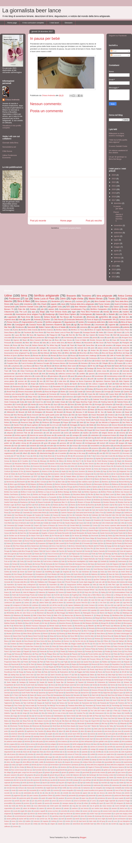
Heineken (84, 363)
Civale (31, 523)
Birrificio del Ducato (120, 309)
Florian (122, 554)
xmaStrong (92, 453)
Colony (83, 358)
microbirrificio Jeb (62, 445)
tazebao (16, 350)
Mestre (57, 366)
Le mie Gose (102, 602)
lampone (20, 379)
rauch (118, 448)
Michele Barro (18, 626)
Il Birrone (36, 342)
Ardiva (98, 471)
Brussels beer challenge (88, 355)
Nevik (98, 636)
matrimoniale (31, 379)
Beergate (36, 386)
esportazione (40, 440)
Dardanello (122, 530)
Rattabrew (60, 368)
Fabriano (111, 361)
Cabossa (22, 507)
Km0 (109, 592)
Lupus (16, 335)
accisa (100, 345)
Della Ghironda (120, 535)
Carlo (94, 510)
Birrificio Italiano (62, 330)
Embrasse (45, 546)
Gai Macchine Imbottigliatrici (76, 561)
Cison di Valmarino (20, 523)
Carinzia (89, 391)
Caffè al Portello (115, 355)
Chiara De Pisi (120, 517)
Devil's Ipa (52, 538)
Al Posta (34, 461)
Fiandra (36, 554)
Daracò (113, 530)
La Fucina (57, 597)
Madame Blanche (74, 613)
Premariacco (65, 420)
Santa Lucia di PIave (44, 298)
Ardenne (90, 471)
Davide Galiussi (92, 533)
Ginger (6, 566)
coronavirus (53, 348)
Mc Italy (44, 623)
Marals (23, 618)
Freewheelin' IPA (109, 319)
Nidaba (116, 636)
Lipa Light (116, 605)
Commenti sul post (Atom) (70, 228)
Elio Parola (117, 543)
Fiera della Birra (121, 301)
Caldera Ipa (45, 507)
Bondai (53, 355)
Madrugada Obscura (90, 613)
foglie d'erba (77, 298)
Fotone (127, 556)
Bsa (49, 505)
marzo (117, 254)
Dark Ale (14, 533)
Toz (72, 428)
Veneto (39, 371)
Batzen (97, 479)
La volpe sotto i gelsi (64, 600)
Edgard (50, 543)
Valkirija (19, 430)
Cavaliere (47, 515)
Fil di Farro (65, 554)
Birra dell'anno (124, 386)
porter (28, 319)
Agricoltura (89, 458)
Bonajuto (15, 500)
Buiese (73, 505)
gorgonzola (36, 443)
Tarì (56, 428)
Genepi (14, 564)
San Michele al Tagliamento (109, 422)
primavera (64, 448)
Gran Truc (75, 572)
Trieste (111, 298)
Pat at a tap (69, 417)
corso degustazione (68, 438)
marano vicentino (83, 337)
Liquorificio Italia (26, 608)
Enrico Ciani (55, 546)
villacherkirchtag (46, 453)
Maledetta (27, 615)
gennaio (117, 261)
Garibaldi (103, 561)
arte (47, 433)
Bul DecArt (81, 505)
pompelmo (54, 448)
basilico (86, 433)
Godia (22, 402)
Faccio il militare (50, 551)
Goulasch (39, 572)
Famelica (70, 551)
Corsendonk (86, 525)
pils (88, 301)
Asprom (16, 340)
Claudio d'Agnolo (70, 523)
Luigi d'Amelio (59, 610)
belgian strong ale (122, 345)
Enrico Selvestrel (76, 546)
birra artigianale (104, 296)
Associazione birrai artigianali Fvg (16, 353)
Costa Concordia (27, 528)
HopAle (44, 579)
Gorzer (22, 572)
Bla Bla (90, 494)
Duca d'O (80, 361)
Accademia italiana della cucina (31, 458)
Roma (15, 345)
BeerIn (97, 482)
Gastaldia (112, 561)
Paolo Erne (25, 317)
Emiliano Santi (100, 361)
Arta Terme (112, 471)
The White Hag (52, 345)
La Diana (126, 404)
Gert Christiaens (60, 564)
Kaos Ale (64, 404)
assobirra (109, 345)
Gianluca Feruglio (42, 363)
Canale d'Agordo (29, 510)
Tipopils (64, 345)
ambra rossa (101, 371)
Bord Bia (31, 500)
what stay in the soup (77, 453)
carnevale (32, 348)
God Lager (71, 569)
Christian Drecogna (53, 520)
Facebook (27, 332)
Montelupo (30, 631)
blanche (8, 301)
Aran (70, 471)
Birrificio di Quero (10, 355)
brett (43, 373)
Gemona (110, 399)
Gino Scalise (25, 566)
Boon (57, 340)
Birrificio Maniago (63, 492)
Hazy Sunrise (15, 577)
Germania (49, 564)
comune (32, 438)
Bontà (23, 500)
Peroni (101, 417)
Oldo (73, 415)
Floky (116, 554)
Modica (78, 628)
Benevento (71, 386)
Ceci (70, 515)
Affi (79, 350)
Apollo (74, 384)
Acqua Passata (49, 458)
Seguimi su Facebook (118, 36)
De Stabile (65, 535)
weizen (51, 309)
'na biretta (7, 456)
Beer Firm (52, 482)
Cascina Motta (53, 512)
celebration (95, 435)
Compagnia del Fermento (46, 394)
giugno (117, 243)
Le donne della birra (56, 342)
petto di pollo (11, 448)
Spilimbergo (17, 428)
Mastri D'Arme (82, 409)
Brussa (73, 355)
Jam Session (26, 589)
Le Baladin (110, 314)
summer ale (22, 381)
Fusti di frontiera (27, 363)
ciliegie (121, 435)
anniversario (38, 433)
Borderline (55, 301)
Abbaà (6, 458)
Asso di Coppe (123, 350)
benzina (122, 433)
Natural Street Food (34, 636)
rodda (109, 379)
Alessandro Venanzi (70, 463)
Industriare (126, 584)
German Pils (39, 564)
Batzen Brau (106, 479)
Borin (47, 500)
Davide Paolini (118, 533)
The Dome (64, 428)
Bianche (89, 484)
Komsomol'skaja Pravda (27, 595)
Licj (64, 605)
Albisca (61, 461)
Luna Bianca (27, 366)
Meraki (49, 366)
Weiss (71, 371)
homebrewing (69, 337)
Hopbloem (53, 579)
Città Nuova (7, 151)
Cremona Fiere (103, 528)
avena (66, 433)
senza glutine (9, 381)
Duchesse (17, 543)
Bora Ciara (80, 389)
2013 (114, 277)
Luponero (84, 610)
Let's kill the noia (54, 605)
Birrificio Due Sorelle (11, 492)
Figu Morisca (27, 399)
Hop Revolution (35, 579)
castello (85, 435)
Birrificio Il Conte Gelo (28, 492)
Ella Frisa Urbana (18, 546)
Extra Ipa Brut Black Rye (75, 548)
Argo (104, 471)
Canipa (19, 358)
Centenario (7, 517)
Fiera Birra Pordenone (90, 312)
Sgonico (83, 425)
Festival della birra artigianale (82, 304)
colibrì (24, 438)
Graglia (57, 572)
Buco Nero (64, 505)
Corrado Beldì (74, 525)
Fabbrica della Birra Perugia (21, 551)
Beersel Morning (124, 482)
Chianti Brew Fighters (67, 314)
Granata (95, 572)
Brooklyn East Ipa (124, 502)
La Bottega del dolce (120, 595)
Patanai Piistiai (82, 417)
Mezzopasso (128, 623)
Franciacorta (51, 559)
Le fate (92, 602)
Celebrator (94, 515)
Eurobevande (96, 397)
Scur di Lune (54, 425)
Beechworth (21, 482)
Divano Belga (89, 538)
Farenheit (79, 551)
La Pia (74, 597)
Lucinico (42, 610)
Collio (122, 523)
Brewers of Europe (84, 502)
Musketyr (53, 633)
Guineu (68, 574)
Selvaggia (73, 425)
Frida (99, 559)
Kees (72, 404)
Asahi (110, 384)
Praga (63, 335)
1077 (15, 456)
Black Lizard (110, 494)
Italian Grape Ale (121, 587)
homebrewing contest (115, 376)
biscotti (35, 373)
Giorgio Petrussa (55, 566)
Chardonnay (72, 517)
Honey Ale (95, 363)
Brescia (72, 502)
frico (59, 337)
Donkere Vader (17, 541)
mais (16, 445)
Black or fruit (15, 497)
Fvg (88, 399)
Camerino (97, 507)
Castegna (118, 512)
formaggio (51, 337)
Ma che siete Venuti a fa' (25, 613)
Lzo (119, 610)
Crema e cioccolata (89, 528)
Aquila (64, 471)
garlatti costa (56, 307)
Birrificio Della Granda (29, 330)
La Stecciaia (118, 597)
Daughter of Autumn (48, 533)
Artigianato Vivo (124, 471)
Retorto (7, 345)
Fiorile (93, 554)
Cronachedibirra (9, 530)
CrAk (82, 394)
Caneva (71, 391)
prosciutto (115, 348)
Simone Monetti (117, 425)
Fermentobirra (112, 551)
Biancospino (98, 484)
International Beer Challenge (13, 587)
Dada (77, 530)
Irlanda (33, 404)
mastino (125, 312)
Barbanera (17, 386)
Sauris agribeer (32, 425)
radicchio (126, 348)
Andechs (7, 469)
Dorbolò (48, 541)
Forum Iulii (97, 556)
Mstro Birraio (27, 633)
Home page (12, 23)
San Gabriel (90, 335)
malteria (23, 445)
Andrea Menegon (51, 469)
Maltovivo (34, 409)
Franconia (60, 559)
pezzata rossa (24, 448)
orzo (58, 379)
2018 (114, 197)
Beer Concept (41, 482)
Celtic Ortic (115, 515)
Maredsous (89, 618)
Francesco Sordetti (30, 559)
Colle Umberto (106, 523)
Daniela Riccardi (13, 361)
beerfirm (95, 433)
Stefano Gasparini (45, 428)
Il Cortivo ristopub (115, 579)
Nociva (28, 638)
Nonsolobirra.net (9, 147)
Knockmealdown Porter (122, 592)
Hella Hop (60, 577)
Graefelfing (48, 572)
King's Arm (88, 592)
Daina (84, 530)
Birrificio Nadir (76, 492)
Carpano (98, 391)
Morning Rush (76, 631)
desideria (110, 438)
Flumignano (45, 399)
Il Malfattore (41, 582)
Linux (109, 605)
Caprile (86, 510)
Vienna (44, 430)
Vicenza (49, 371)
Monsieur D (80, 412)
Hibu (110, 577)
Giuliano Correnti (126, 566)
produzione (84, 448)
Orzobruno (19, 327)
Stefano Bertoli (37, 345)
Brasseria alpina (110, 330)
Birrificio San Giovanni (122, 492)
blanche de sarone (37, 435)
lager (74, 312)
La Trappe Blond (12, 600)
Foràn (106, 556)
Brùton (43, 505)
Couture (119, 358)
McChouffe (118, 409)
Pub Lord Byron (114, 420)
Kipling (103, 592)
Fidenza (122, 397)
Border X (39, 500)
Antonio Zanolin (108, 350)
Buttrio (63, 391)
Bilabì (19, 487)
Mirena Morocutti (31, 628)
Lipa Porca (126, 605)
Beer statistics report (85, 482)
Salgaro (81, 368)
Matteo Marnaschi (124, 620)
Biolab (34, 487)
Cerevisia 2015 (34, 517)
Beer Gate (61, 482)
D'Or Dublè (69, 530)
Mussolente (88, 342)
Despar (28, 538)
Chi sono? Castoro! (105, 517)
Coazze (81, 523)
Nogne (61, 638)
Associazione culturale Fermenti (61, 474)
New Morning (19, 415)
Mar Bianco (58, 409)
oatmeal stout (82, 348)
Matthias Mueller (9, 623)
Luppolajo (93, 610)
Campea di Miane (124, 507)
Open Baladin (83, 415)
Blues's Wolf (91, 497)
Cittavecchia (9, 312)
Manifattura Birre (117, 615)
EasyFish (32, 543)
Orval (120, 415)
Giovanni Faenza (99, 566)
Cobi (87, 523)
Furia (28, 561)
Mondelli (60, 412)
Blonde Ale (37, 355)
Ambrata (37, 319)
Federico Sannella (99, 551)
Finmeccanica (84, 554)
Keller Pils (88, 404)
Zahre (63, 298)
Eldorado (109, 543)
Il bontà (18, 404)
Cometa (129, 523)
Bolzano (7, 500)
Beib (5, 484)
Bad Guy (126, 384)
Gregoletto (7, 574)
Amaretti (45, 466)
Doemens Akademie (54, 325)
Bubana (55, 505)
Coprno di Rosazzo (48, 525)
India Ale (102, 584)
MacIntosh (40, 613)
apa (33, 312)
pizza (85, 379)
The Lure (23, 312)
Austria (15, 330)
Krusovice (66, 595)
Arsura (82, 384)
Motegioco (128, 631)
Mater (92, 409)
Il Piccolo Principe (70, 582)
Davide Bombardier (78, 533)
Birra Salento (93, 487)
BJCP (36, 476)
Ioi (62, 587)
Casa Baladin (121, 510)
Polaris (51, 368)
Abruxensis (14, 458)
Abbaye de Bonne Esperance (81, 381)
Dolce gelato (125, 538)
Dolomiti (7, 541)
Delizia (110, 535)
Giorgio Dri (43, 566)
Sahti (81, 422)
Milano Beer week (69, 366)
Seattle (64, 425)
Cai (37, 507)
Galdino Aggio (93, 561)
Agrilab (98, 458)
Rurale (73, 422)
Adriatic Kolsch (72, 458)
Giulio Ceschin (22, 569)
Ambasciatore (9, 384)
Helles (101, 332)
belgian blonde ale (109, 433)
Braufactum (24, 502)
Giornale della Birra (10, 143)
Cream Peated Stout (73, 528)
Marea (80, 618)
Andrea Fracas (37, 469)
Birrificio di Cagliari (94, 330)
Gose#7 (30, 572)
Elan (101, 543)
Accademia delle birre (96, 322)
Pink (47, 420)
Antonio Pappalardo (32, 471)
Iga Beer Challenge (100, 579)
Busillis (99, 505)
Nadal (109, 366)
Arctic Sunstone (80, 471)
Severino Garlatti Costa (29, 307)
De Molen (46, 535)
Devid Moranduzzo (39, 538)
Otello (127, 415)
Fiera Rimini (38, 332)
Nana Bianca (101, 633)
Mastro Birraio (96, 298)
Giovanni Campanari (70, 566)
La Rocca (90, 597)
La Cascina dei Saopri (36, 597)
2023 (114, 179)
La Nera (66, 597)
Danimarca (104, 530)
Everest (43, 548)
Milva (124, 626)
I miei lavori (54, 23)
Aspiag (45, 474)
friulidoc (33, 309)
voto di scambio (60, 453)
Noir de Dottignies (72, 638)
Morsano (109, 631)
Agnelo (81, 458)
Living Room (45, 608)
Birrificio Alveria (109, 489)
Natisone (7, 636)
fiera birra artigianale (22, 337)
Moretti (58, 631)
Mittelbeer (57, 628)
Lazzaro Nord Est (81, 602)
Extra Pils (89, 548)
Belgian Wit (24, 484)
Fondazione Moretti (37, 556)
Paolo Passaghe (113, 342)
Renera (15, 422)
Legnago (7, 605)
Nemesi (58, 636)
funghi (113, 440)
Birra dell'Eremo (15, 489)
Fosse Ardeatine (116, 556)
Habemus (94, 574)
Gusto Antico (78, 574)
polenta (126, 327)
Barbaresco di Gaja (10, 479)
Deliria (103, 535)
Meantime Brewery (65, 623)
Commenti (116, 55)
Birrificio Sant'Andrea (11, 494)
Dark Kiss (23, 533)
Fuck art (7, 561)
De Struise (75, 535)
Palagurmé (54, 335)
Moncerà (100, 628)
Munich (45, 633)
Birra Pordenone (80, 487)
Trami (6, 371)
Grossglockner (40, 574)
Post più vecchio (94, 220)
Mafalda (25, 409)
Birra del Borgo (107, 353)
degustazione (69, 322)
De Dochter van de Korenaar (16, 535)
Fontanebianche (52, 556)
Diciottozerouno (63, 538)
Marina (116, 618)
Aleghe (119, 461)
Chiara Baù (73, 358)
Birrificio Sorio (25, 494)
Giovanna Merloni (58, 363)
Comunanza (10, 525)
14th (20, 456)
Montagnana (8, 631)
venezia (33, 381)
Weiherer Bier (60, 371)
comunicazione (103, 373)
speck (109, 337)
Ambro (72, 466)
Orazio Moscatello (98, 415)
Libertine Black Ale (80, 407)
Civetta (38, 523)
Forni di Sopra (93, 319)
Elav (19, 332)
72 (92, 456)
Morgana (66, 631)
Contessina (93, 358)
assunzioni (56, 433)
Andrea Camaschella (47, 384)
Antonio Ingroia (63, 384)
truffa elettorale (115, 451)
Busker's (107, 505)
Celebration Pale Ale (82, 515)
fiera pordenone (38, 337)
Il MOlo (32, 582)
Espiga (109, 546)
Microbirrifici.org (80, 626)
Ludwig (49, 610)
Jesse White (59, 589)
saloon (39, 451)
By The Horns (125, 505)
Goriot (128, 569)
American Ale (23, 384)
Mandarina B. (88, 615)
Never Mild (73, 636)
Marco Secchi (71, 618)
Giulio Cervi (10, 569)
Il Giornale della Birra (20, 582)
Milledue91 (11, 412)
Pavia (94, 417)
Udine (8, 295)
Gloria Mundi (53, 569)
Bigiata (12, 487)
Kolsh (14, 595)
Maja (118, 613)
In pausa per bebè (118, 207)
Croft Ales (126, 528)
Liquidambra (124, 325)
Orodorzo (111, 415)
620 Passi (50, 381)
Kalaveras (42, 592)
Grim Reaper (18, 574)
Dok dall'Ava (114, 538)
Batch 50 (89, 479)
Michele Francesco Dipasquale (36, 626)
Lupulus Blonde (104, 610)
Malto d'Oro (58, 615)
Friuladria (107, 559)
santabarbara (50, 451)
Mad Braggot (61, 613)
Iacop (89, 579)
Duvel (25, 543)
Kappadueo (51, 592)
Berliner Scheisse (61, 484)
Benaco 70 (8, 309)
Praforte (55, 420)
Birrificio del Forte (55, 494)
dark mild (100, 438)
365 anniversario (78, 456)
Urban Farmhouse (27, 371)
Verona (36, 430)
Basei (25, 340)
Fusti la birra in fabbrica (51, 561)
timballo (89, 451)
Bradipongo (50, 314)
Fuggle (74, 399)
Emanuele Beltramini (75, 319)
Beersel (113, 482)
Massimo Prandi (78, 620)
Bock (46, 355)
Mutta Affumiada (73, 633)
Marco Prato (39, 366)
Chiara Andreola (12, 100)
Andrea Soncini (65, 469)
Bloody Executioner (78, 497)
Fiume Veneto (104, 304)
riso (5, 451)
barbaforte (76, 433)
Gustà (86, 574)
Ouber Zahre (9, 417)
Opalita (9, 368)
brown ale (50, 435)
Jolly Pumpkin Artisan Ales (115, 589)
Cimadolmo (97, 520)
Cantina (47, 510)
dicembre (118, 203)
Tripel (72, 345)
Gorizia (123, 298)
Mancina (78, 615)
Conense (63, 394)
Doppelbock (39, 541)
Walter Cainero (45, 327)
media (41, 445)
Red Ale (72, 335)
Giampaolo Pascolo (81, 564)
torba (97, 451)
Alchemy (69, 461)
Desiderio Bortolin (17, 538)
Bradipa (90, 389)
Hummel (75, 579)
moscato (84, 445)
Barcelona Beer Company (28, 479)
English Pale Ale (82, 397)
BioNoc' (47, 319)
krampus (112, 443)
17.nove (27, 456)
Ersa (107, 340)
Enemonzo (69, 397)
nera (41, 379)
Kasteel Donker (72, 592)
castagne (42, 348)
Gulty (70, 402)
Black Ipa (48, 340)
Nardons (111, 633)
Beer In (26, 386)
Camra (18, 510)
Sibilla (91, 425)
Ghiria (70, 564)
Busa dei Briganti (51, 391)
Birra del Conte (119, 487)
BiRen (67, 353)
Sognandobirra (28, 322)
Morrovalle (100, 631)
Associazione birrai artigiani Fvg (29, 314)
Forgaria (76, 332)
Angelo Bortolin (86, 469)
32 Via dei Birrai (60, 456)
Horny (61, 579)
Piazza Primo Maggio (115, 417)
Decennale (94, 535)
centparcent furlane (109, 435)
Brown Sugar (21, 505)
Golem (88, 569)
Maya (27, 623)
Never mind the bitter (87, 636)
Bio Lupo (112, 386)
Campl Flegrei (8, 510)
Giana (92, 564)
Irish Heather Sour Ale (84, 587)
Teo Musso (64, 317)
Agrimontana (107, 458)
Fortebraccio (87, 556)
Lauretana (69, 602)
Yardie (71, 430)
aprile (116, 251)
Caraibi (80, 391)
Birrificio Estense (47, 330)
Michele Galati (54, 626)
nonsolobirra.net (96, 445)
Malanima (7, 615)
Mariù (19, 620)
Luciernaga (32, 610)
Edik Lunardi (60, 543)
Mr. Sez (101, 412)
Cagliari (30, 507)
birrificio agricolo (21, 435)
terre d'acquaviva (76, 451)
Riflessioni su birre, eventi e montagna (116, 134)
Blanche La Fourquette (48, 497)
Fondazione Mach (22, 556)
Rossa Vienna (13, 322)
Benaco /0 (46, 386)
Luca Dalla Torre (125, 314)
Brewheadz (96, 502)
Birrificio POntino (106, 492)
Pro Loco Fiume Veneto (82, 420)
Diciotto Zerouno (96, 340)
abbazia (90, 371)
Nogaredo (53, 638)
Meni (24, 335)
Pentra (17, 368)
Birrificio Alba (97, 489)
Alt (118, 463)
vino (41, 381)
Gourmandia (73, 363)
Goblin (63, 569)
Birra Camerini (35, 340)
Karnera (61, 592)
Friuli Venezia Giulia (58, 312)
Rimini (6, 304)
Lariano (26, 602)
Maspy (55, 620)
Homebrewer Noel (21, 579)
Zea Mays (80, 430)
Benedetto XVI (58, 386)
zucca (116, 337)
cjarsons (92, 373)
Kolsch (119, 332)
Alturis (28, 466)
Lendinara (35, 605)
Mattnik (20, 623)
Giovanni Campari (86, 566)
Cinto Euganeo (125, 520)
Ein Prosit (70, 543)
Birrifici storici (74, 489)
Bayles (123, 479)
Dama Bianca (9, 332)
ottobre (117, 229)
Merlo (113, 623)
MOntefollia (10, 613)
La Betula (107, 595)
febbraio (117, 258)
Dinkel (80, 538)
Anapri (33, 384)
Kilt (81, 592)
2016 (114, 266)
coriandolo (54, 438)
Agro (85, 350)
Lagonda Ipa (117, 600)
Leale (111, 602)
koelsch (102, 443)
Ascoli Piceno (22, 474)
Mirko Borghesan (45, 628)
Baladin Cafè (59, 476)
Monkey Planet (125, 628)
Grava (102, 572)
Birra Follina (94, 353)
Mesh (119, 623)
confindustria (43, 438)
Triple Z (79, 428)
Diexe (42, 361)
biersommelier (9, 373)
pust (111, 448)
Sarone (37, 317)
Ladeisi (85, 600)
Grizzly (49, 402)
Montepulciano (41, 631)
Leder (118, 602)
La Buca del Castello (19, 597)
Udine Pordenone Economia (9, 156)
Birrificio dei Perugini (40, 494)
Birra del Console (105, 487)
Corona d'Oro (62, 525)
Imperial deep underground (26, 584)
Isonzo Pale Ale (44, 404)
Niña (14, 638)
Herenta (89, 577)
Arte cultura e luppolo (96, 384)
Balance (82, 476)
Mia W (9, 626)
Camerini (10, 358)
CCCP (6, 507)
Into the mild (43, 587)
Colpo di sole (29, 394)
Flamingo (108, 554)
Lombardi (77, 608)
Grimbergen (29, 574)
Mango (98, 615)
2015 (114, 269)
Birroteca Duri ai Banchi (50, 389)
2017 (114, 200)
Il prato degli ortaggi (85, 582)
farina (63, 440)
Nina (130, 636)
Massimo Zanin (91, 620)
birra (24, 295)
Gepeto (29, 564)
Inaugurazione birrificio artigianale (78, 584)
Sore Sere (118, 368)
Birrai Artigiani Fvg (30, 489)
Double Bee (57, 541)
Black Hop (99, 494)
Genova (22, 564)
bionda (106, 312)
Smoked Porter (104, 335)
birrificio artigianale (46, 295)
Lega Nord (126, 602)
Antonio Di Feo (18, 471)
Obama (65, 415)
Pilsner (40, 420)
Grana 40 (95, 307)
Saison (116, 307)
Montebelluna (19, 631)
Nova (31, 335)
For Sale (63, 556)
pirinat (94, 337)
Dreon (101, 541)
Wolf (115, 335)
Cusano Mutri (113, 394)
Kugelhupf (75, 595)
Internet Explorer (31, 587)
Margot (97, 618)
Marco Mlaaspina (58, 618)
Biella (74, 353)
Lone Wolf (111, 608)
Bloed (67, 497)
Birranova (41, 489)
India (94, 584)
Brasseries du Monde (84, 500)
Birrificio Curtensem (123, 489)
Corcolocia (73, 394)
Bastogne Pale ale (60, 479)
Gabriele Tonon (98, 399)
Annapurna (105, 469)
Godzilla (80, 569)
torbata (25, 350)
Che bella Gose (84, 517)
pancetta (117, 445)
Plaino (106, 307)
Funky (22, 561)
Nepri (66, 636)
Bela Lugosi (14, 484)
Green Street (125, 572)
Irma (95, 587)
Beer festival (72, 482)
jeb (42, 309)
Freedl (78, 559)
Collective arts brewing (12, 394)
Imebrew (122, 582)
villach (25, 453)
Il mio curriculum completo (33, 23)
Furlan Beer (36, 561)
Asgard (32, 474)
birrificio (22, 348)
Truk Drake (89, 428)
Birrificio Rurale (10, 389)
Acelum (7, 330)
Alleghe (112, 463)
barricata (126, 371)
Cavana (55, 515)
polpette (44, 448)
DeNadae (85, 535)
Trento (14, 371)
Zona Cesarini (100, 430)
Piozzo (43, 368)
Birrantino (50, 489)
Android (75, 469)
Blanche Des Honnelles (30, 497)
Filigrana (74, 554)
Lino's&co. (101, 605)
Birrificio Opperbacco (91, 492)
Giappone (115, 564)
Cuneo (44, 530)
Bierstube (124, 484)
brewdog (51, 373)
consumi (116, 373)
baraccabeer (124, 335)
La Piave (81, 597)
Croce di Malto (80, 340)
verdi (18, 453)
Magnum (110, 613)
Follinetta (10, 556)
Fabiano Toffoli (38, 551)
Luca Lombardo (16, 610)
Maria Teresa (106, 618)
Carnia (55, 358)
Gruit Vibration (52, 574)
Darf (123, 394)
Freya (66, 399)
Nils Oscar (100, 342)
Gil (129, 564)
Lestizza (43, 605)
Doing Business (102, 538)
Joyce (55, 404)
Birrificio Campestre (98, 309)
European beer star (20, 548)
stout (63, 304)
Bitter (9, 325)
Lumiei (68, 610)
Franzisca (70, 559)
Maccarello (50, 613)
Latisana (67, 407)
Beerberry (105, 482)
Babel (117, 384)
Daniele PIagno (94, 530)
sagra (116, 379)
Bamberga (91, 476)
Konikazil (41, 595)
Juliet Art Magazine (29, 592)
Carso (112, 510)
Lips (5, 608)
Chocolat (28, 520)
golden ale (8, 443)
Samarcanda (9, 307)
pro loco (74, 448)
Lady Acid (94, 600)
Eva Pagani (34, 548)
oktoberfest (50, 379)
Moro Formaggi (89, 631)
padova (108, 445)
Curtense (102, 394)
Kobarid (6, 595)
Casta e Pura (99, 512)
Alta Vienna (126, 463)
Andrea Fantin (24, 469)
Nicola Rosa (107, 636)
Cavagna (29, 515)
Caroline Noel (102, 510)
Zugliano (80, 371)
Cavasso (63, 515)
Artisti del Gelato (9, 474)
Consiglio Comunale (24, 525)
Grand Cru (39, 402)
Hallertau (103, 574)
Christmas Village (68, 520)
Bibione (103, 386)
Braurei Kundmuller (44, 502)
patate (77, 379)
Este (115, 546)
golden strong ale (22, 443)
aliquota (10, 433)
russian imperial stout (26, 451)
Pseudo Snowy (99, 420)
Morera (51, 631)
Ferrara (122, 340)
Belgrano (33, 484)
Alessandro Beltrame (21, 463)
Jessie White (70, 589)
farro (45, 376)
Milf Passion (106, 626)
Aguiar (116, 458)
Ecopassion (42, 543)
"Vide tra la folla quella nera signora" (118, 141)
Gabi (62, 561)
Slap (8, 428)
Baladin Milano (71, 476)
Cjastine (126, 391)
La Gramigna (30, 407)
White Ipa (53, 430)
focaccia (79, 440)
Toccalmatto (78, 317)
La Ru (127, 332)
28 (44, 456)
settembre (118, 233)
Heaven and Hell (28, 577)
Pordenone (14, 298)
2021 (114, 186)
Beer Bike (31, 482)
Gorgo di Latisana (117, 569)
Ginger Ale (14, 566)
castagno (75, 435)
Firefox (100, 554)
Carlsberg (46, 358)
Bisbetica (67, 494)
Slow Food (25, 345)
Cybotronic (52, 530)
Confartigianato (85, 314)
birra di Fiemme (24, 373)
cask (67, 435)
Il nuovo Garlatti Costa (118, 146)
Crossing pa (21, 530)
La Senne (99, 597)
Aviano (101, 474)
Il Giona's (110, 332)
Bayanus (116, 479)
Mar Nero (8, 327)
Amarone (54, 466)
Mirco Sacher (19, 628)
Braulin (33, 502)
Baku (49, 476)
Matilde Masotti (110, 620)
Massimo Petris (65, 620)
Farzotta (87, 551)
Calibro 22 (128, 355)
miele (104, 327)
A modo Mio (111, 456)
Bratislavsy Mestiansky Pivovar (113, 500)
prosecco (95, 448)
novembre (118, 225)
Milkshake (117, 626)
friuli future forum (101, 440)
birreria (116, 312)
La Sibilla (108, 597)
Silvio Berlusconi (103, 425)
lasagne (121, 443)
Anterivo (114, 469)
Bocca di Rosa (103, 497)
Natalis (109, 412)
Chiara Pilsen (124, 330)
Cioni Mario (8, 523)
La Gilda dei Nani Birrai (13, 407)
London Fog (102, 608)
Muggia (101, 366)
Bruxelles (102, 355)
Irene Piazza (70, 587)
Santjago (90, 368)
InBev (62, 584)
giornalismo (54, 376)
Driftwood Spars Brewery (114, 541)
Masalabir (47, 620)
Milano (78, 342)
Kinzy (96, 592)
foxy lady (88, 440)
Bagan (43, 476)
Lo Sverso (68, 608)
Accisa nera (55, 350)
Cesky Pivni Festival (58, 517)
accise (39, 322)
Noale (21, 638)
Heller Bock (70, 577)
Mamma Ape (69, 615)
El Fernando (86, 543)
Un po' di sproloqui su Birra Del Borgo (118, 158)
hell (71, 443)
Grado (29, 402)
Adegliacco (60, 458)
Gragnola (66, 572)
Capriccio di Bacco (75, 510)
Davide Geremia (105, 533)
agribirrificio (103, 317)
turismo (34, 350)
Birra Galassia (41, 301)
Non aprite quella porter (50, 415)
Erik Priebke (100, 546)
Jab (18, 589)
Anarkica (119, 466)
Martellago (37, 620)
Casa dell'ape (15, 512)
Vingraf (79, 345)
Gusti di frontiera (121, 304)
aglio (125, 430)
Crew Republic (116, 528)
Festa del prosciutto (25, 554)
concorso (83, 327)
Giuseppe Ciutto (35, 569)
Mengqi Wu (104, 623)
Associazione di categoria (82, 474)
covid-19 (82, 438)
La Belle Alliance (95, 595)
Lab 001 (77, 600)
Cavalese (38, 515)
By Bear (115, 505)
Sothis (127, 368)
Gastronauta (122, 561)
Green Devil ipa (112, 572)
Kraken (48, 595)
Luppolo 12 (103, 407)
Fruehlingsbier (125, 559)
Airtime (123, 458)
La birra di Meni (54, 407)
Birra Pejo (58, 487)
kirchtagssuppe (90, 443)
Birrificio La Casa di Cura (46, 492)
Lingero (93, 407)
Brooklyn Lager (9, 505)
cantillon (82, 373)
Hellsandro (80, 577)
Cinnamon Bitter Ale (110, 520)
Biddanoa (115, 484)
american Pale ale (23, 433)
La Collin (49, 597)
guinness (63, 443)
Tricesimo (86, 296)
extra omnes (52, 440)
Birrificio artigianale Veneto (28, 389)
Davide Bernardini (63, 533)
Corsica (95, 525)
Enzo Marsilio (89, 546)
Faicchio (61, 551)
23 (40, 456)
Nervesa (7, 415)
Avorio (109, 474)
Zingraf (89, 430)
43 (87, 456)
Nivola (9, 638)
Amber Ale (95, 350)
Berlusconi (93, 386)
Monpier (69, 412)
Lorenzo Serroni (125, 319)
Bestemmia (73, 484)
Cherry (94, 517)
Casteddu (109, 512)
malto (126, 307)
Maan (17, 409)
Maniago (106, 615)
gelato (127, 440)
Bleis (60, 497)
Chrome (79, 520)
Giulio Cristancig (10, 402)
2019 (114, 193)
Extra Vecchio (100, 548)
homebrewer (99, 376)
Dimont (43, 397)
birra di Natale (60, 327)
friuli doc (125, 317)
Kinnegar (98, 404)
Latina (34, 602)
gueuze (88, 376)
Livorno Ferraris (57, 608)
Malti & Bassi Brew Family (42, 615)
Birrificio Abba (85, 489)
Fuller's (14, 561)
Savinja (43, 425)
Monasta (92, 628)
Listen (37, 608)
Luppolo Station (117, 407)
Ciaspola (88, 520)
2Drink (50, 456)
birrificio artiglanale (53, 322)
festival (70, 440)
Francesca (17, 559)
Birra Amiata (48, 487)
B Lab (6, 476)
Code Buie (95, 523)
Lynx (113, 610)
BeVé (130, 479)
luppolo (54, 304)
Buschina (91, 505)
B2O (68, 307)
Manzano (15, 618)
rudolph (12, 451)
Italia (44, 342)
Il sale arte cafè (100, 582)
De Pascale (56, 535)
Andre (15, 469)
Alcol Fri (78, 461)
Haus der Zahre (114, 574)
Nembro (119, 412)
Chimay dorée (17, 520)
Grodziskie (18, 342)
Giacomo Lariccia (123, 399)
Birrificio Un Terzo (77, 330)
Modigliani (39, 412)
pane (92, 348)
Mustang (62, 633)
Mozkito (9, 633)
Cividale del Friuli (56, 523)
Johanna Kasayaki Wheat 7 (86, 589)
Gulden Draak (60, 402)
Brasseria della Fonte (104, 389)
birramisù (73, 327)
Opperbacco (41, 335)
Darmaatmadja (34, 533)
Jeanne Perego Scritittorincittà (43, 589)
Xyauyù (63, 430)
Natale (116, 366)
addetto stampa (114, 430)
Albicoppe (43, 461)
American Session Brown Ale (103, 466)
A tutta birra (61, 381)
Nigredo (123, 636)
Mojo (84, 628)
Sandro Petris (19, 425)
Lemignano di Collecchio (21, 605)
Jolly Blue (101, 589)
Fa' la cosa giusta (114, 548)
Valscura (67, 301)
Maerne (102, 613)
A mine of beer (100, 456)
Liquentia (7, 335)
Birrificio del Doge (122, 353)
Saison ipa (71, 368)
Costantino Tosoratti (42, 528)
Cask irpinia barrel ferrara (84, 512)
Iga (75, 325)
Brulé (36, 505)
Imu (112, 363)
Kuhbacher (109, 404)
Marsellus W (28, 620)
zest (100, 453)
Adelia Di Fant (68, 350)
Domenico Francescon (55, 361)
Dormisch (70, 361)
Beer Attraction (81, 307)
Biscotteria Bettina (79, 494)
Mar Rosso (70, 409)
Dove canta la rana (83, 541)
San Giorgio (90, 422)
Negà (45, 636)
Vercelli (28, 430)
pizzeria (35, 448)
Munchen (37, 633)
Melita (96, 623)
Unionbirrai (28, 304)
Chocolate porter (38, 520)
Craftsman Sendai (58, 528)
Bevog (81, 484)
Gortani (14, 572)
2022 (114, 182)
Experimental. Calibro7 (56, 548)
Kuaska (119, 363)
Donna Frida (29, 541)
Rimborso (45, 422)
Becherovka (10, 482)
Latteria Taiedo (44, 602)
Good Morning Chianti (100, 569)
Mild (98, 626)
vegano (126, 451)
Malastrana (17, 615)
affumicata (90, 317)
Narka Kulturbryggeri (123, 633)
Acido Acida (113, 322)
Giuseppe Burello (89, 332)
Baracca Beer (125, 476)
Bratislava (97, 500)
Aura (95, 474)
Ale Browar (87, 461)
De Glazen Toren (34, 535)
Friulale (115, 559)
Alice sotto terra (102, 463)
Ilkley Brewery (112, 582)
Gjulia (68, 325)
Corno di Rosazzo (106, 358)
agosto (117, 236)
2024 (114, 175)
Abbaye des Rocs (124, 456)
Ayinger (127, 474)
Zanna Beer (90, 345)
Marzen (70, 342)
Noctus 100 (37, 638)
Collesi (115, 523)
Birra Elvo (83, 353)
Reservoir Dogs (26, 422)
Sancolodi (31, 327)
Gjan (45, 569)
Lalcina (127, 600)
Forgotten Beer (12, 363)
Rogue (65, 422)
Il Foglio (126, 579)
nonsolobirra (115, 327)
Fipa (36, 399)
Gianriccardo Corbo (103, 564)
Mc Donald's (35, 623)
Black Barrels (25, 355)
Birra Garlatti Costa (102, 301)
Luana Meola (122, 608)
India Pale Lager (113, 584)
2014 (114, 273)
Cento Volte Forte (20, 517)
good (72, 376)
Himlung (117, 577)
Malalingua (126, 613)
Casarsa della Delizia (39, 512)
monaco (75, 445)
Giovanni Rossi (113, 566)
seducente (125, 379)
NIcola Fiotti (85, 633)
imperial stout (9, 319)
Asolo (39, 474)
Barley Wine (57, 353)
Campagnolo (20, 325)
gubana (80, 376)
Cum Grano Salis (33, 530)
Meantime (53, 623)
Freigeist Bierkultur (89, 559)
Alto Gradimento (18, 466)
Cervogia (107, 391)
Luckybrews (15, 366)
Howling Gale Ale (107, 402)
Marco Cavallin (33, 618)
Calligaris (72, 507)
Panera (32, 417)
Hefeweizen (40, 577)
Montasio (91, 412)
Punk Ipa (126, 420)
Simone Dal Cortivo (104, 368)
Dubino (9, 543)
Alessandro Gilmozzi (54, 463)
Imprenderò (53, 584)
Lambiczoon (8, 602)
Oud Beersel (22, 417)
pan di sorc (68, 379)
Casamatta (26, 512)
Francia (41, 559)
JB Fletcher (10, 589)
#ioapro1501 (115, 453)
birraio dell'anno (10, 348)
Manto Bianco (46, 409)
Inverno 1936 (54, 587)
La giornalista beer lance (31, 10)
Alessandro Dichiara (38, 463)
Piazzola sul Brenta (30, 368)
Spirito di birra (30, 428)
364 (69, 456)
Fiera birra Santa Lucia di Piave (58, 332)
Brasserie (71, 296)
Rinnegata (56, 422)
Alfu (81, 463)
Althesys (7, 466)
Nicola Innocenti (33, 415)
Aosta (57, 471)
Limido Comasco (89, 605)
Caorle (55, 510)
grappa (53, 443)
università (8, 314)
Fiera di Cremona (53, 554)
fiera (45, 307)
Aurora (34, 353)
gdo (120, 440)
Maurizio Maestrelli (104, 409)
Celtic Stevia (125, 515)
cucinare (79, 301)
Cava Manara (18, 515)
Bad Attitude (45, 353)
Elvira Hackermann (33, 546)
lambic (81, 322)
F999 (114, 397)
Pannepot (42, 417)
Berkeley (49, 484)
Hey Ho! (97, 577)
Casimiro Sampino (67, 512)
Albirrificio (53, 461)
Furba (82, 399)
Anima (96, 469)
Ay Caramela (118, 474)
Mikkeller (91, 626)
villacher (33, 453)
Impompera (42, 584)
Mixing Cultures (68, 628)
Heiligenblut (51, 577)
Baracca (114, 476)
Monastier (49, 412)
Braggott (54, 500)
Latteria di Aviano (57, 602)
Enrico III (65, 546)
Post (114, 51)
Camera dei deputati (85, 507)
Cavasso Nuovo (35, 325)
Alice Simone (89, 463)
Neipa (52, 636)
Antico (122, 469)
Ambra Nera (64, 466)
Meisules (77, 623)
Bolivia (127, 497)
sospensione (62, 451)
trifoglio (104, 451)
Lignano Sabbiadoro (74, 605)
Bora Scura (63, 355)
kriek (20, 319)
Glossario (68, 23)
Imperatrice (10, 584)
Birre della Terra (61, 489)
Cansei (39, 510)
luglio (116, 240)
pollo (92, 379)
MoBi (30, 412)
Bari (40, 479)
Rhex (80, 335)
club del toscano (13, 438)
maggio (117, 247)
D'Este (61, 530)
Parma (58, 417)
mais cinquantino (67, 348)
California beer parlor (59, 507)
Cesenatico (45, 517)
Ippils (26, 404)
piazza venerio (103, 348)
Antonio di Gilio (47, 471)
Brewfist (39, 391)
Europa (9, 548)
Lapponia (18, 602)
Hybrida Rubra (122, 402)
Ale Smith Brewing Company (104, 461)
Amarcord (36, 466)
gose (46, 443)
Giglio (123, 564)
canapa (115, 317)
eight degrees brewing (15, 440)
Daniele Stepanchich (29, 361)
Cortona (16, 528)
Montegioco (83, 366)
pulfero (103, 448)
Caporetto (63, 510)
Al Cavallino (24, 461)
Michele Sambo (67, 626)
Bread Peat (11, 391)
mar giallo (95, 327)
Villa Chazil (41, 304)
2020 (114, 189)
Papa (51, 417)
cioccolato (8, 337)
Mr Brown (17, 633)
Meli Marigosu (87, 623)
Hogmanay (126, 577)
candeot (60, 435)
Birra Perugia (68, 487)
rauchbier (100, 379)
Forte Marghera (74, 556)
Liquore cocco (14, 608)
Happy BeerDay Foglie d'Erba (86, 402)
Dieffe (73, 538)
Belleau (41, 484)
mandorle (32, 445)
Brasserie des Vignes (67, 500)
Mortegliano (118, 631)
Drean (94, 541)
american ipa (114, 371)
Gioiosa (34, 566)
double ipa (120, 438)
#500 (107, 453)
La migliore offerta (48, 600)
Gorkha (6, 572)
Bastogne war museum (75, 479)
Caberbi (13, 507)
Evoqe (107, 397)
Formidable (57, 399)
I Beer (83, 579)
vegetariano (8, 453)
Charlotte (117, 391)
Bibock (107, 484)
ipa (26, 298)
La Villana (36, 600)
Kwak (118, 404)
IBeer (27, 342)
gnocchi (64, 376)
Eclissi (89, 361)
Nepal (127, 412)
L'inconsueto (99, 325)
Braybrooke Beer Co (60, 502)
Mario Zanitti (11, 620)
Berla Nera (82, 386)
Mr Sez (93, 366)
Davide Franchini (18, 397)
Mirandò (21, 412)
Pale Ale (21, 309)
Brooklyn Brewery (109, 502)
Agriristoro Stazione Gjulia (105, 381)
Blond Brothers (67, 389)
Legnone (111, 325)
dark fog (91, 438)
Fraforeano (7, 559)
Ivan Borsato (85, 325)
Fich (43, 554)
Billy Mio (26, 487)
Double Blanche (69, 541)
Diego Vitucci (33, 397)
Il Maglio (105, 363)
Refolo (6, 422)
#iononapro (126, 453)
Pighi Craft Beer (28, 420)
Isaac (101, 587)
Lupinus (76, 610)
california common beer (67, 373)
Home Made (8, 579)
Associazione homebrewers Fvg (72, 309)
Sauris (16, 304)
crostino (38, 376)
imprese (79, 443)
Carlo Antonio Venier (32, 358)
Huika (68, 579)
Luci (25, 610)
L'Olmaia (85, 595)
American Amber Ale (84, 466)
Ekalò (77, 543)
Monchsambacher (111, 628)
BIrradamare (26, 476)
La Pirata (41, 407)
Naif (93, 633)
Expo (114, 340)
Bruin (30, 505)
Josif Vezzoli (16, 592)
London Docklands (89, 608)
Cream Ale (91, 394)
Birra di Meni (23, 301)
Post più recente (38, 220)
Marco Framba (45, 618)
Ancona (127, 466)
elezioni (29, 440)
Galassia (99, 314)
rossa (102, 337)
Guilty (61, 574)
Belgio (42, 312)
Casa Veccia (67, 340)
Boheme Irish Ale (116, 497)
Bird (40, 487)
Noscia (89, 638)
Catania (9, 515)
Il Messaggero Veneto (54, 582)
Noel (45, 638)
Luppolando (12, 317)
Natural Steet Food (19, 636)
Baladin (7, 386)
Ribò (37, 422)
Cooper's (36, 525)
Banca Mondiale (103, 476)
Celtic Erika (105, 515)
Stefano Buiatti (50, 317)
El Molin (95, 543)
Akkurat (14, 461)
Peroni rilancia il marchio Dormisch (118, 216)
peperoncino (127, 445)
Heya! (104, 577)
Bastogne (48, 479)
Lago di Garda (105, 600)
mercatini (50, 445)
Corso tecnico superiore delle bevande (113, 525)
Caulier (63, 358)
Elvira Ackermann (55, 397)
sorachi (7, 350)
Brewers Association (25, 391)
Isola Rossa (110, 587)
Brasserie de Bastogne (123, 389)
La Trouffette (25, 600)
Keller (79, 404)
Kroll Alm (57, 595)
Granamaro (85, 572)
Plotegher (125, 342)
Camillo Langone (109, 507)
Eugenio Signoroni (126, 546)
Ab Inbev (43, 350)
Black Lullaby (121, 494)
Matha (101, 620)
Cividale (45, 523)
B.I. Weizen (15, 476)
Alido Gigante (124, 381)
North (82, 638)
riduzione (126, 448)
